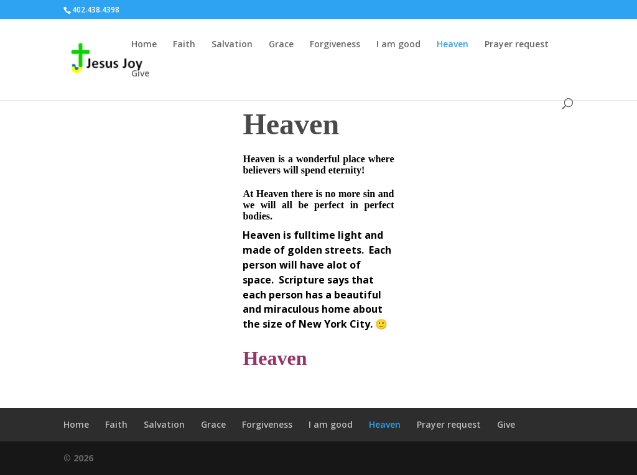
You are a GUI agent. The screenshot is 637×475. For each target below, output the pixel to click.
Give (140, 74)
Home (144, 45)
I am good (398, 45)
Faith (184, 45)
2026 (83, 458)
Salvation (232, 45)
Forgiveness (335, 45)
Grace (281, 45)
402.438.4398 (95, 9)
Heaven (452, 45)
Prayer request (517, 45)
